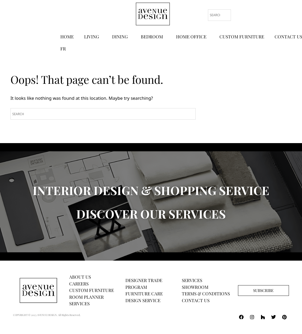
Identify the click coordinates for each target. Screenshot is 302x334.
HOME (67, 36)
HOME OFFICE (192, 36)
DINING (121, 36)
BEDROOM (153, 36)
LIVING (93, 36)
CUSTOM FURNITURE (241, 36)
